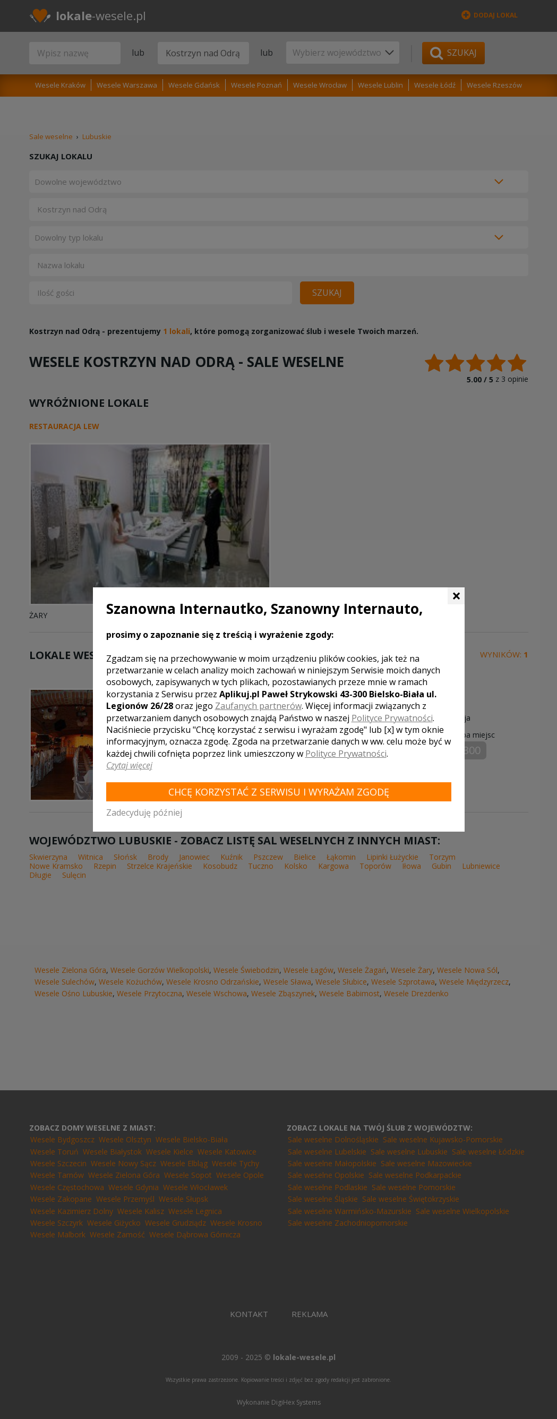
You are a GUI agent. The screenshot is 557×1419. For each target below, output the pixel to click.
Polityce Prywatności (392, 718)
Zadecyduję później (144, 812)
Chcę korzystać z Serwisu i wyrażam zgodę (278, 791)
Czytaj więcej (129, 765)
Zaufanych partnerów (258, 706)
